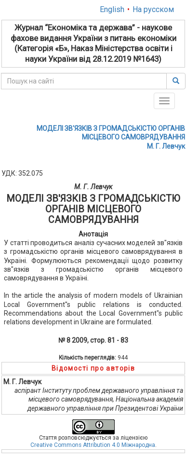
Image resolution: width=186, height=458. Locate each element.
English (112, 9)
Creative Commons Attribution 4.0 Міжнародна (92, 445)
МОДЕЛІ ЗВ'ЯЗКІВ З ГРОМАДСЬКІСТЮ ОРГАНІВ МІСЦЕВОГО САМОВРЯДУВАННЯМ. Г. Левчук (111, 137)
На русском (153, 9)
